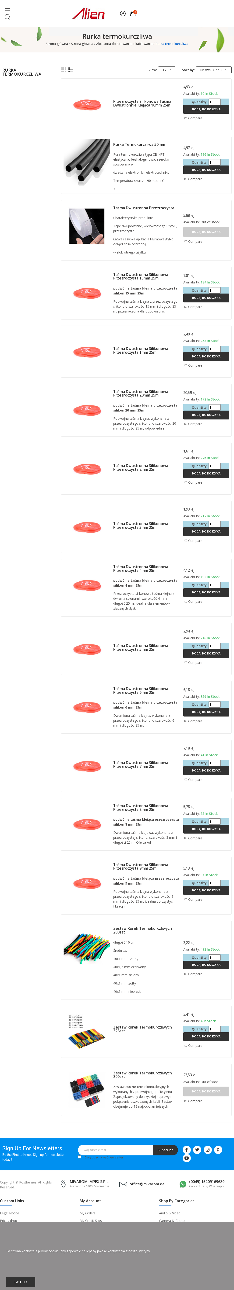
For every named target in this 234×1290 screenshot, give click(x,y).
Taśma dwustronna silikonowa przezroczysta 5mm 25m (140, 647)
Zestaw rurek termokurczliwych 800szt (142, 1074)
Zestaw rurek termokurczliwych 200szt (142, 930)
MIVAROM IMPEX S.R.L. (89, 1181)
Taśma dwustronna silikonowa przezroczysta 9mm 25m (140, 866)
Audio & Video (170, 1213)
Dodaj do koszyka (206, 109)
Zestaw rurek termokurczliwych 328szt (142, 1029)
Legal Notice (9, 1213)
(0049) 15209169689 (206, 1181)
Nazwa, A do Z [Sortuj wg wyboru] (213, 70)
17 (167, 70)
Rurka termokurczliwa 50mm (139, 144)
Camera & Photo (172, 1220)
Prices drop (8, 1220)
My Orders (88, 1213)
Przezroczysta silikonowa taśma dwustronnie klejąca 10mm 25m (142, 103)
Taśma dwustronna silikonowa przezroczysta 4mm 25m (140, 568)
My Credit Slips (91, 1220)
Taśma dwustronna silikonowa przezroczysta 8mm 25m (140, 807)
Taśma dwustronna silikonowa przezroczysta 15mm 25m (140, 276)
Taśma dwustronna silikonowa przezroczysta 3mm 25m (140, 525)
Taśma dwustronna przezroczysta (143, 207)
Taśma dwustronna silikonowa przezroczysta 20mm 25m (140, 393)
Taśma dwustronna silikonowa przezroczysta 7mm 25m (140, 764)
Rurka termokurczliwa (21, 72)
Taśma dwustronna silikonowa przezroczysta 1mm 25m (140, 350)
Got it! (20, 1282)
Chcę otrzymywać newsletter (104, 1157)
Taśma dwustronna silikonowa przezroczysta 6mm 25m (140, 690)
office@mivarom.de (147, 1184)
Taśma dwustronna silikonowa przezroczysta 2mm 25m (140, 467)
